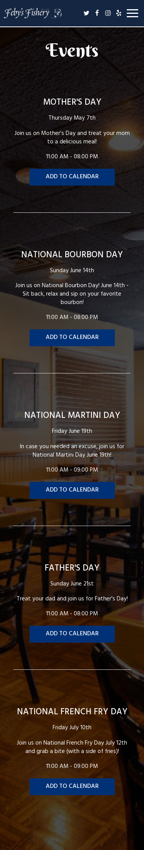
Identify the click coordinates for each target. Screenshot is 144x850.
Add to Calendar (72, 177)
